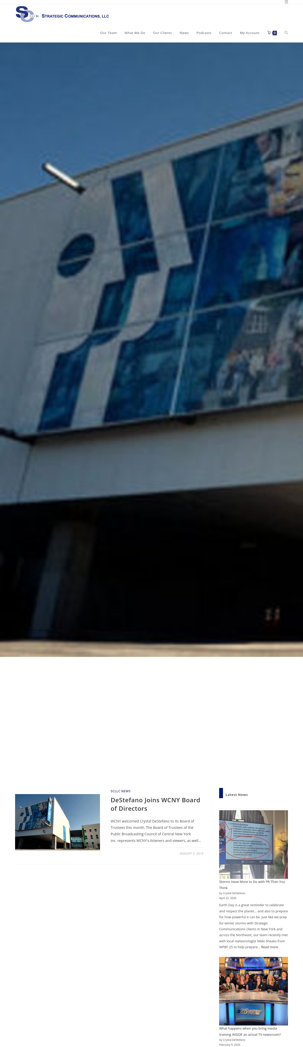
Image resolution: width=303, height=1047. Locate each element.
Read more (269, 947)
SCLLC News (121, 791)
